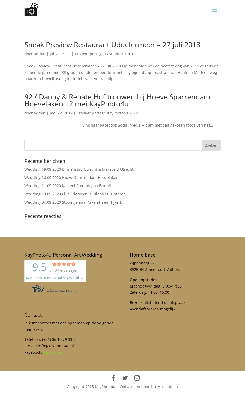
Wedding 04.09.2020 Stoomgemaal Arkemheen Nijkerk (73, 202)
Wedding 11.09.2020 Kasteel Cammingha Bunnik (68, 185)
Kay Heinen (53, 352)
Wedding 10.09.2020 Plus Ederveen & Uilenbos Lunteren (75, 193)
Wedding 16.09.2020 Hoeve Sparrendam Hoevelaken (71, 177)
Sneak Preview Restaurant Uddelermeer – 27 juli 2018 (112, 44)
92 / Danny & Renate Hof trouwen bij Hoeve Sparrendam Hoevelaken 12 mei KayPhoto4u (117, 100)
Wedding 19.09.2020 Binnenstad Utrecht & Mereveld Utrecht (79, 169)
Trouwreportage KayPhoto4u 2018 (105, 53)
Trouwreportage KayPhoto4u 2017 (107, 113)
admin (39, 53)
